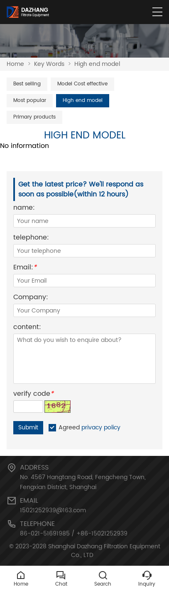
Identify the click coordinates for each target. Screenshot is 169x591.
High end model (97, 64)
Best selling (27, 84)
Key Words (49, 64)
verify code (33, 394)
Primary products (34, 117)
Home (15, 64)
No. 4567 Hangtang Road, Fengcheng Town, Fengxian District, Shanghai (83, 482)
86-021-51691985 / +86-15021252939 (73, 533)
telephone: (31, 238)
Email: (25, 268)
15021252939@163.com (53, 510)
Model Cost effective (82, 84)
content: (27, 328)
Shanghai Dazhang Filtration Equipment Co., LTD (104, 551)
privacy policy (100, 427)
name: (24, 208)
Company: (30, 298)
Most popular (29, 100)
